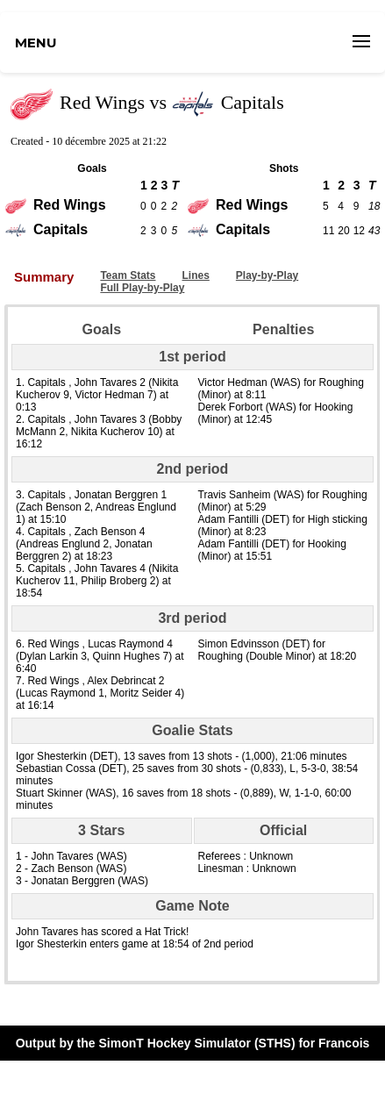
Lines (196, 275)
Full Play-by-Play (142, 288)
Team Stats (127, 275)
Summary (44, 276)
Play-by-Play (267, 275)
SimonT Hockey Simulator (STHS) (197, 1043)
